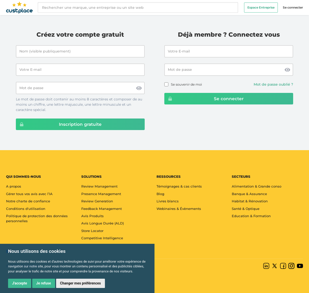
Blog (160, 194)
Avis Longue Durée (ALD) (102, 223)
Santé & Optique (245, 209)
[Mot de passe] (80, 88)
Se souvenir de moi (186, 84)
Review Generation (97, 201)
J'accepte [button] (19, 283)
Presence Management (101, 194)
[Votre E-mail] (80, 70)
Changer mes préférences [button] (80, 283)
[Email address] (228, 51)
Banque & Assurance (249, 194)
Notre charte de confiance (28, 201)
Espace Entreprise (261, 7)
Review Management (99, 186)
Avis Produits (92, 216)
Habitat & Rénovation (250, 201)
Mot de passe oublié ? (273, 84)
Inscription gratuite (59, 124)
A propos (13, 186)
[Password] (228, 70)
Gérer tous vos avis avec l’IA (29, 194)
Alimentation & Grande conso (256, 186)
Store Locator (92, 231)
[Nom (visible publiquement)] (80, 51)
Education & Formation (251, 216)
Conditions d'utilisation (25, 209)
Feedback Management (101, 209)
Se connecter (293, 7)
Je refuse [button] (43, 283)
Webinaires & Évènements (179, 209)
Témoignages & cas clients (179, 186)
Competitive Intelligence (102, 238)
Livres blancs (168, 201)
